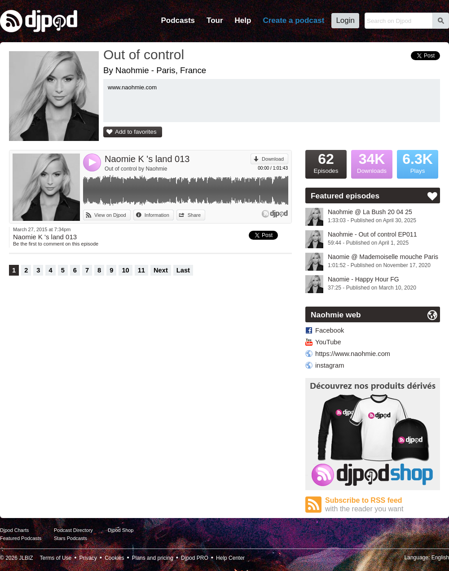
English (440, 557)
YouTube (328, 342)
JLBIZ (26, 558)
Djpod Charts (14, 530)
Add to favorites (136, 131)
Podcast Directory (73, 530)
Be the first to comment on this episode (55, 243)
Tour (215, 20)
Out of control (143, 54)
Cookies (114, 558)
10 (125, 270)
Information (157, 215)
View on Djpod (110, 215)
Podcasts (178, 20)
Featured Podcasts (20, 538)
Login (345, 20)
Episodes (326, 162)
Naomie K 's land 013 (147, 159)
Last (183, 270)
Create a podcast (293, 20)
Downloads (371, 162)
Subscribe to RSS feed (382, 504)
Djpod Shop (121, 530)
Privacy (88, 558)
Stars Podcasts (70, 538)
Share (194, 215)
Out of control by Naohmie (136, 169)
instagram (329, 365)
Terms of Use (56, 558)
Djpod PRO (194, 558)
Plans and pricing (152, 558)
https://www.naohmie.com (352, 353)
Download (273, 159)
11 (141, 270)
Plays (417, 162)
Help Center (230, 558)
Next (161, 270)
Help (243, 20)
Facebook (329, 330)
